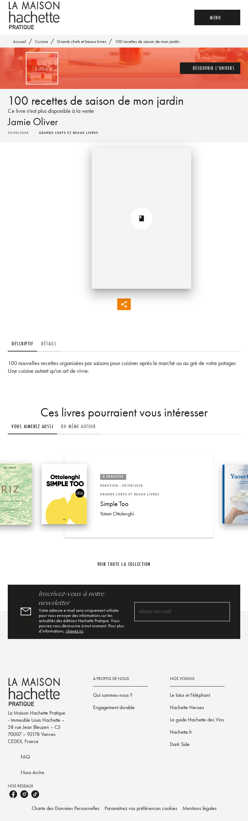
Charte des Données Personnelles (65, 808)
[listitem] (13, 794)
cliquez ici (74, 631)
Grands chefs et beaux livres (81, 41)
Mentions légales (199, 808)
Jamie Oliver (33, 121)
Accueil (19, 41)
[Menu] (217, 17)
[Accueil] (35, 15)
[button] (210, 68)
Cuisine (41, 41)
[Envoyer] (222, 612)
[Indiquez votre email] (174, 611)
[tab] (22, 343)
